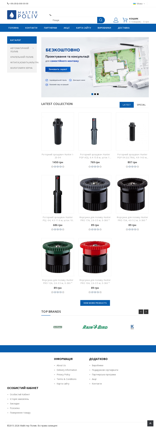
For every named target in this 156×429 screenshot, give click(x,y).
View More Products (95, 303)
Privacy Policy (63, 374)
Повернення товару (20, 412)
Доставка (123, 27)
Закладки (14, 403)
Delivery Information (67, 369)
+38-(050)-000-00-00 (17, 3)
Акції (66, 27)
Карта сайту (83, 27)
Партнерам (50, 27)
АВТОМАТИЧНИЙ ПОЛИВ (19, 50)
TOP (150, 423)
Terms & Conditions (66, 379)
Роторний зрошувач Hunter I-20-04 (58, 156)
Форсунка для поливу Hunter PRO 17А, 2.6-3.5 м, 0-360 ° (95, 219)
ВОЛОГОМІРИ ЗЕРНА (21, 67)
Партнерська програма (104, 374)
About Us (61, 365)
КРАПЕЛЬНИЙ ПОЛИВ (21, 57)
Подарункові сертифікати (105, 369)
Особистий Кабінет (20, 394)
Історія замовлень (19, 399)
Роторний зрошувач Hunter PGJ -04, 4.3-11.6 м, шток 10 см (58, 219)
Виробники (104, 27)
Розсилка (15, 408)
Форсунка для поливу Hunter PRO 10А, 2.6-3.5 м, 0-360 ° (95, 282)
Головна (13, 27)
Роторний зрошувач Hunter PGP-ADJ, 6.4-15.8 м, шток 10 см (95, 156)
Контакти (31, 27)
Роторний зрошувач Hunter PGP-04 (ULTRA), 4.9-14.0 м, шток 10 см (132, 156)
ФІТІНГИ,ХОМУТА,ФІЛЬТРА (22, 62)
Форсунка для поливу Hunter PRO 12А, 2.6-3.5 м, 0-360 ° (57, 282)
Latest (127, 104)
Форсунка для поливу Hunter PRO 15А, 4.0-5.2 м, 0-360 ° (132, 219)
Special (141, 104)
